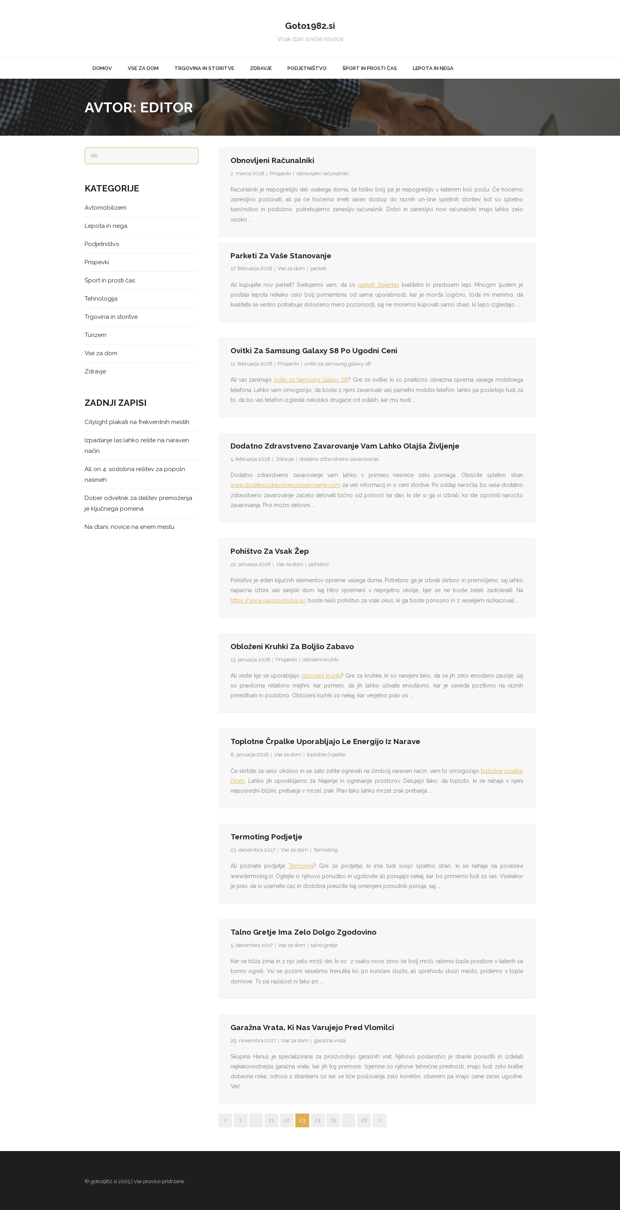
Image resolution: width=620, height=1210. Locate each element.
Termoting (326, 850)
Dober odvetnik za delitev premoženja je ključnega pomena (138, 503)
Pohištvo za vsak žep (270, 551)
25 (333, 1120)
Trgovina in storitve (111, 316)
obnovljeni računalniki (323, 173)
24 (317, 1120)
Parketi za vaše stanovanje (281, 255)
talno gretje (324, 945)
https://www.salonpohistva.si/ (268, 600)
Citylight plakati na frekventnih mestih (137, 422)
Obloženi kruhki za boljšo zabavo (292, 646)
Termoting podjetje (266, 836)
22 (287, 1120)
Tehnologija (101, 298)
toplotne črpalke (326, 754)
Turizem (95, 335)
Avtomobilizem (106, 207)
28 (364, 1120)
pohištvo (319, 564)
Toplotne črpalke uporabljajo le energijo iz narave (325, 741)
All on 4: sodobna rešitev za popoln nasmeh (135, 474)
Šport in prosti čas (110, 280)
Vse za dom (291, 268)
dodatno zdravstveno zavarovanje (338, 459)
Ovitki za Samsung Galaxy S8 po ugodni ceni (314, 350)
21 (271, 1120)
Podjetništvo (102, 244)
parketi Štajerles (378, 285)
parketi (318, 268)
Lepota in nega (106, 225)
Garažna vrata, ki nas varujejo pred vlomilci (312, 1027)
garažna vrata (330, 1040)
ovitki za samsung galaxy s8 (337, 364)
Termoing (301, 866)
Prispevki (280, 173)
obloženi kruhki (320, 660)
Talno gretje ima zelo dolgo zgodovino (303, 932)
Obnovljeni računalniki (272, 160)
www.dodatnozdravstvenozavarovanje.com (285, 485)
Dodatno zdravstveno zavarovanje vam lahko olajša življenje (345, 445)
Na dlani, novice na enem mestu (129, 526)
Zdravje (285, 459)
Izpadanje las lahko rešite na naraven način (137, 445)
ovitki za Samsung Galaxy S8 (311, 380)
